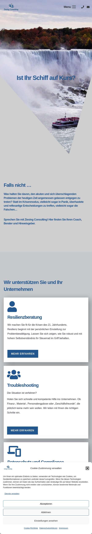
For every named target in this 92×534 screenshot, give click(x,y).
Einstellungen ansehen (46, 520)
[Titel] (82, 7)
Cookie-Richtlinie (31, 528)
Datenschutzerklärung (48, 528)
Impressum (63, 528)
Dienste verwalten (12, 494)
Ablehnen (46, 512)
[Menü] (70, 7)
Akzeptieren (46, 503)
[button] (87, 468)
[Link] (11, 7)
